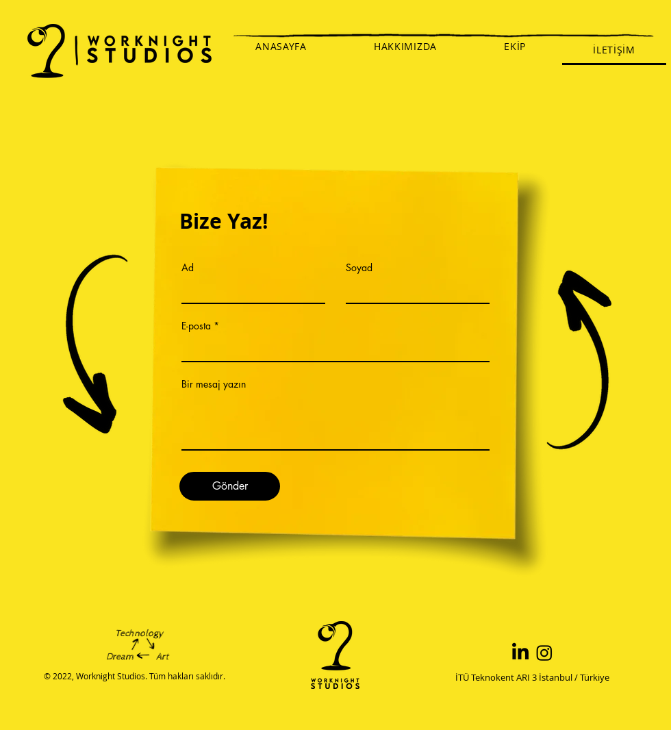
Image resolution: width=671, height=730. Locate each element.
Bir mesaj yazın (213, 384)
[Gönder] (229, 486)
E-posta (196, 326)
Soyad (359, 268)
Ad (187, 268)
